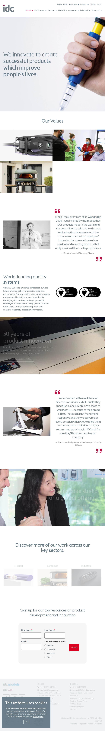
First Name (26, 630)
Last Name (49, 630)
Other (49, 657)
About (29, 10)
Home (59, 4)
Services (52, 10)
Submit (74, 647)
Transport (96, 10)
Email (24, 641)
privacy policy (38, 716)
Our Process (40, 10)
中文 (99, 4)
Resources (74, 4)
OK (26, 722)
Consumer (73, 10)
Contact (93, 4)
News (65, 4)
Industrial (85, 10)
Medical (62, 10)
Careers (84, 4)
